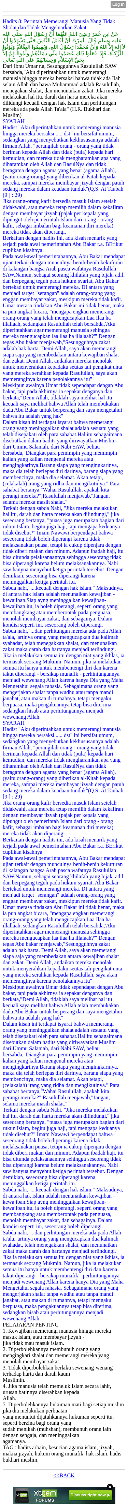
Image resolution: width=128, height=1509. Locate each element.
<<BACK (64, 1475)
